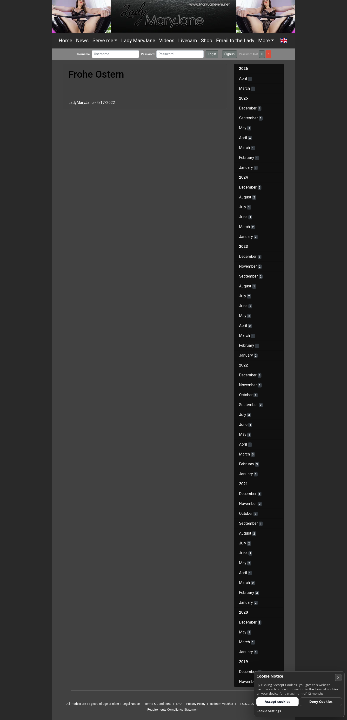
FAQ (178, 704)
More (264, 40)
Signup (229, 54)
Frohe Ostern (96, 74)
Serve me (103, 40)
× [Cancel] (338, 677)
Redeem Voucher (221, 704)
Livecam (187, 40)
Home (65, 40)
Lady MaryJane (138, 40)
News (82, 40)
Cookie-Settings (268, 711)
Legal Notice (131, 704)
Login (212, 54)
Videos (166, 40)
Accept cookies (277, 701)
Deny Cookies (321, 701)
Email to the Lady (235, 40)
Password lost (248, 54)
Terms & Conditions (157, 704)
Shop (206, 40)
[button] (284, 40)
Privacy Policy (195, 704)
